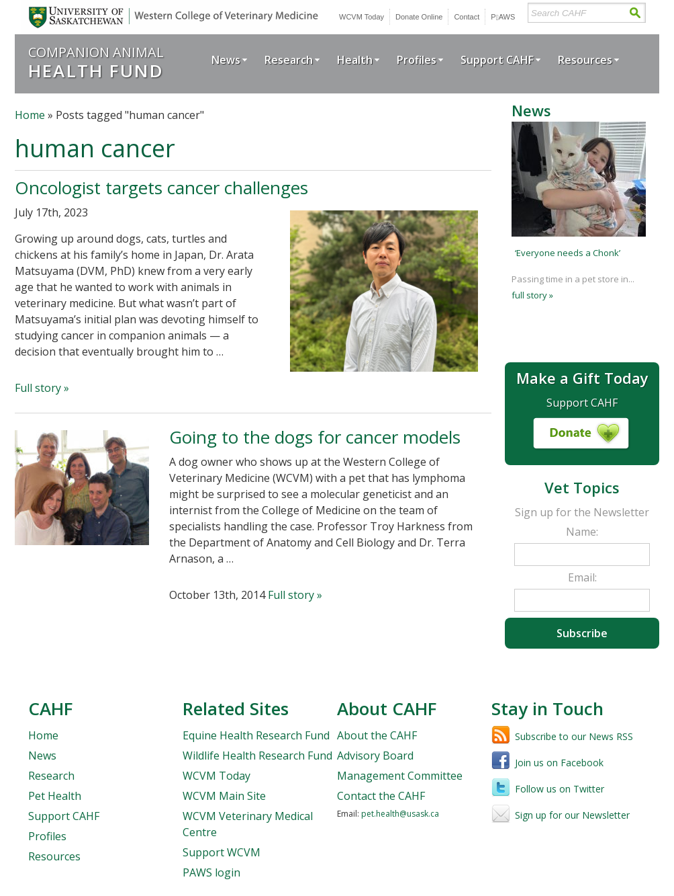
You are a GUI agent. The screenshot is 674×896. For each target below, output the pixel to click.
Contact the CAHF (381, 795)
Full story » (42, 387)
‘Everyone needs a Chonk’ (567, 253)
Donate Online (418, 17)
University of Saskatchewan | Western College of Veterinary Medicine (170, 17)
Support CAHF (497, 59)
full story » (532, 295)
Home (30, 115)
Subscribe (582, 633)
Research (288, 59)
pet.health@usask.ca (400, 813)
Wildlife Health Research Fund (257, 755)
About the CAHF (377, 735)
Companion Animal (96, 62)
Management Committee (400, 775)
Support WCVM (221, 852)
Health (355, 59)
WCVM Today (361, 17)
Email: (582, 577)
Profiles (416, 59)
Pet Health (54, 795)
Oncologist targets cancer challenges (161, 187)
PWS (503, 17)
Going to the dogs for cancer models (315, 437)
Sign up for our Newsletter (572, 815)
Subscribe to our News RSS (574, 736)
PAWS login (211, 872)
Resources (585, 59)
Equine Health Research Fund (256, 735)
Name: (582, 531)
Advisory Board (375, 755)
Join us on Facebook (559, 762)
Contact (466, 17)
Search (635, 13)
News (225, 59)
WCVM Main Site (224, 795)
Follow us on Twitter (559, 788)
